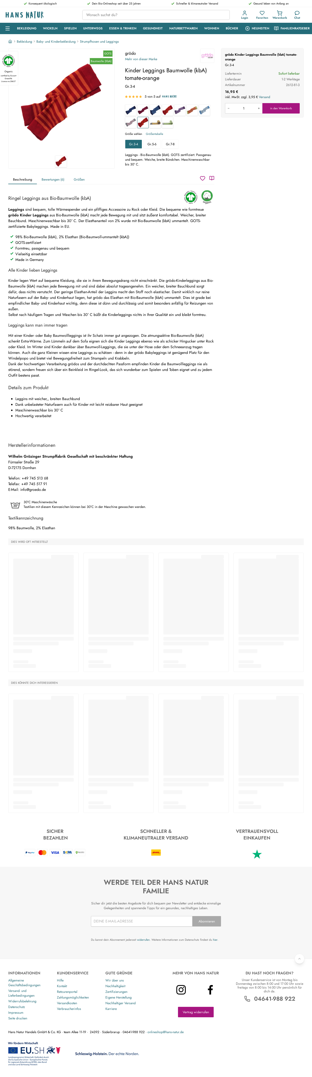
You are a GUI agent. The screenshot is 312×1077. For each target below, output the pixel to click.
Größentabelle (154, 134)
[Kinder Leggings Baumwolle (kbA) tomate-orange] (143, 122)
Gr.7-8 (170, 144)
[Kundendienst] (297, 15)
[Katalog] (211, 178)
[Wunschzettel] (202, 178)
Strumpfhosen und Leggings (99, 41)
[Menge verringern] (228, 108)
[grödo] (207, 56)
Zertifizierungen (116, 991)
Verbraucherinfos (69, 1008)
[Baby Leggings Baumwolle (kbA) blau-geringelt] (155, 110)
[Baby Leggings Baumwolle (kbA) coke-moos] (167, 122)
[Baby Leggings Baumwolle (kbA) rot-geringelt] (167, 110)
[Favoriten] (262, 15)
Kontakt (62, 986)
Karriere (111, 1008)
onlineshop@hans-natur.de (165, 1032)
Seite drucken (17, 1018)
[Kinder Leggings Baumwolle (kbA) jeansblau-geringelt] (204, 110)
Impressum (15, 1012)
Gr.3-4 (133, 144)
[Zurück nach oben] (299, 959)
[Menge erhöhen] (258, 108)
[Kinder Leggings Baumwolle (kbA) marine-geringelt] (130, 110)
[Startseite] (10, 41)
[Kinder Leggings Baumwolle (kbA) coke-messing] (155, 122)
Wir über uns (114, 980)
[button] (245, 15)
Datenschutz (16, 1006)
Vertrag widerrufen (196, 1012)
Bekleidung (24, 41)
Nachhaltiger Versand (120, 1003)
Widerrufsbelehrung (22, 1001)
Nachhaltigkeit (115, 986)
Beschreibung (22, 179)
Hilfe (60, 980)
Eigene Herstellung (118, 997)
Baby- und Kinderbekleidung (56, 41)
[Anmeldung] (244, 15)
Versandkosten (67, 1003)
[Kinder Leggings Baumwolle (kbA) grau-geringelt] (130, 122)
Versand (264, 97)
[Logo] (40, 15)
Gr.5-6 (151, 144)
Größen (79, 179)
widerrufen (143, 940)
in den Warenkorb (281, 108)
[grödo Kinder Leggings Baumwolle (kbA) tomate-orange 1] (61, 102)
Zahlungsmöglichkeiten (73, 997)
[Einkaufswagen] (279, 15)
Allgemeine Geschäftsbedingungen (24, 982)
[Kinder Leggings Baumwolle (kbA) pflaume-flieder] (180, 110)
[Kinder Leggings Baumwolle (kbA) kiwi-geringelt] (192, 110)
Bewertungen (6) (53, 179)
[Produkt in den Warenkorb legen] (243, 108)
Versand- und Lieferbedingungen (21, 993)
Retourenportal (67, 991)
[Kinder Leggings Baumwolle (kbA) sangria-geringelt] (143, 110)
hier (215, 940)
